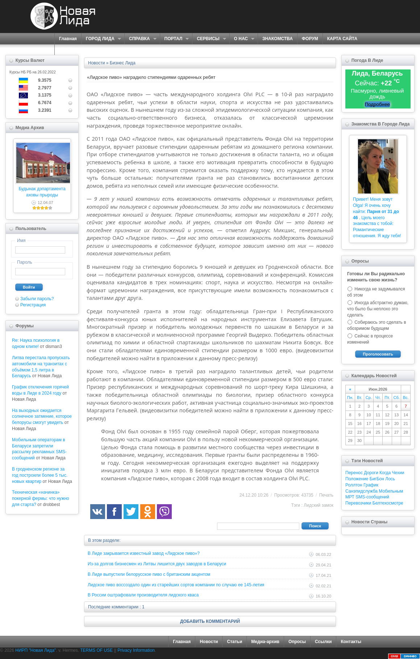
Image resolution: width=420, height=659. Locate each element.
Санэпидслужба (361, 491)
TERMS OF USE (96, 650)
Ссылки (323, 641)
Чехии (398, 472)
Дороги (371, 472)
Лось (390, 478)
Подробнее (377, 104)
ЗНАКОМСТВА (277, 38)
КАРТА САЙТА (342, 38)
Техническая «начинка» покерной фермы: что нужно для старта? (40, 498)
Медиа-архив (265, 641)
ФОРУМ (310, 38)
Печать (326, 495)
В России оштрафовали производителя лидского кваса (143, 595)
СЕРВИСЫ (209, 39)
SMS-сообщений (372, 496)
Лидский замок (318, 505)
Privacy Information (136, 650)
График (370, 485)
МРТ (349, 496)
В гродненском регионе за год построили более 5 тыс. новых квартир (39, 475)
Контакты (351, 641)
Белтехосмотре (388, 503)
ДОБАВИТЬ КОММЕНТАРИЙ (210, 621)
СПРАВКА (140, 39)
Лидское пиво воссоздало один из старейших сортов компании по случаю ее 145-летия (176, 584)
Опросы (297, 641)
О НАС (241, 39)
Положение (356, 478)
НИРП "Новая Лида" (35, 650)
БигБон (377, 478)
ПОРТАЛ (174, 39)
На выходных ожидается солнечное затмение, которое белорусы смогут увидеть (42, 416)
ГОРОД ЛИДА (101, 39)
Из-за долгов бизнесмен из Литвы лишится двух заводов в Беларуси (157, 563)
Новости (209, 641)
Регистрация (33, 304)
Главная (68, 38)
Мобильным (391, 491)
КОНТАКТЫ (71, 49)
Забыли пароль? (37, 298)
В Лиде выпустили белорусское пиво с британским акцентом (149, 574)
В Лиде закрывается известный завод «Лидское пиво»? (144, 553)
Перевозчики (358, 503)
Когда (385, 472)
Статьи (234, 641)
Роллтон (353, 485)
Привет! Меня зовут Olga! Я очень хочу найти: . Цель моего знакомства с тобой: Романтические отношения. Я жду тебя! (377, 217)
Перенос (354, 472)
